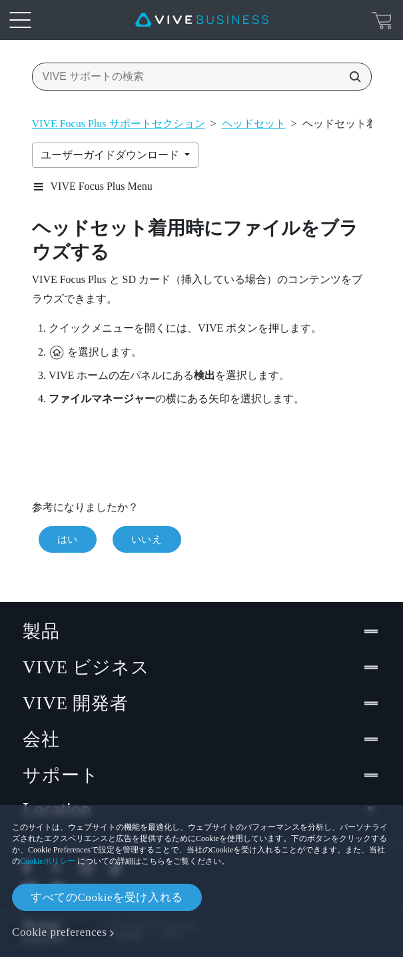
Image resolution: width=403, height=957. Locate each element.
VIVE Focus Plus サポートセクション (118, 123)
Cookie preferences (59, 932)
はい (67, 539)
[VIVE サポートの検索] (351, 76)
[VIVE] (201, 20)
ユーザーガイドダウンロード (111, 154)
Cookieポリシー (47, 861)
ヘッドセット (254, 123)
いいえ (147, 539)
